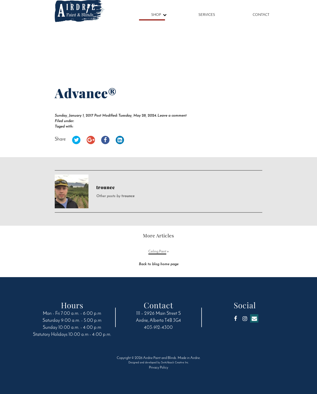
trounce (128, 196)
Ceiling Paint (157, 251)
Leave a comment (172, 116)
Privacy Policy (158, 368)
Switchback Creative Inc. (175, 362)
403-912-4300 (158, 327)
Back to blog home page (158, 264)
